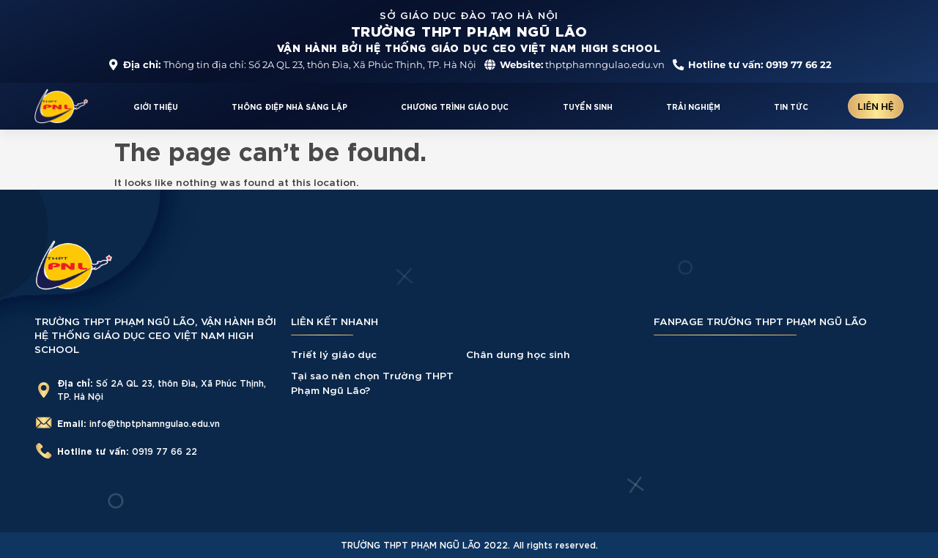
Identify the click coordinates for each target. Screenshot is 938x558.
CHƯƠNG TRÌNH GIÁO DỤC (455, 106)
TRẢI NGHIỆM (693, 106)
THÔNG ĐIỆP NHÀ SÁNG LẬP (289, 106)
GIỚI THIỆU (155, 106)
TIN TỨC (791, 106)
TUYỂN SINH (588, 106)
